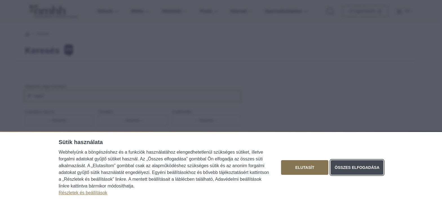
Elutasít (304, 167)
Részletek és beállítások (83, 192)
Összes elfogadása (357, 167)
